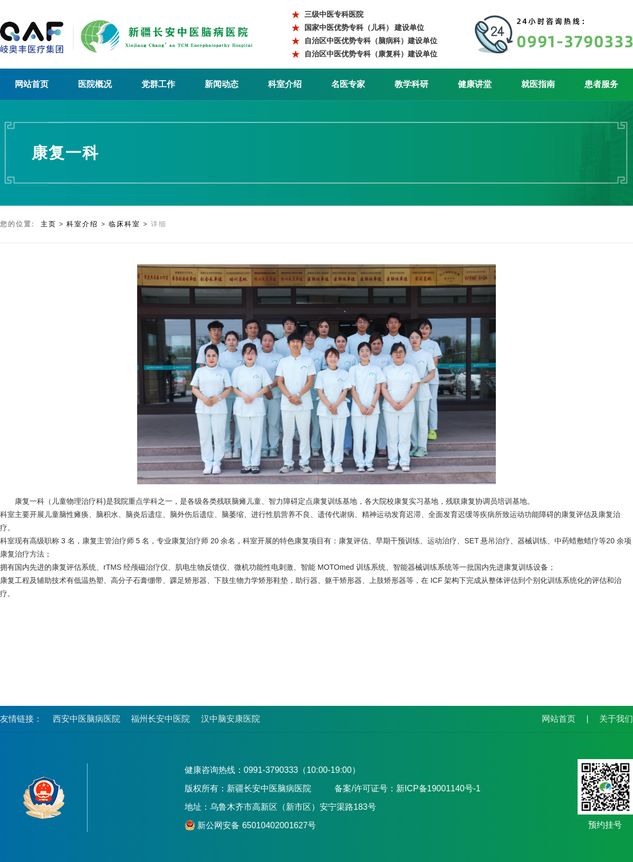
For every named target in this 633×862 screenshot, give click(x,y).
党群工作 (158, 84)
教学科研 (411, 84)
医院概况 (95, 84)
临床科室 (124, 224)
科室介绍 (285, 84)
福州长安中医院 (160, 718)
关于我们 (616, 718)
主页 (48, 224)
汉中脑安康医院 (230, 718)
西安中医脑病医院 (86, 718)
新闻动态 (221, 84)
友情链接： (21, 718)
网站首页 (32, 84)
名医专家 (348, 84)
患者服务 (601, 84)
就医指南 (538, 84)
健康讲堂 (475, 84)
